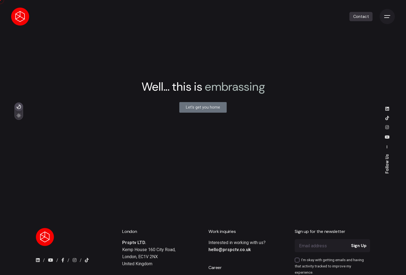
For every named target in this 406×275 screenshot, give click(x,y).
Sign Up (359, 245)
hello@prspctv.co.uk (229, 249)
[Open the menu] (387, 16)
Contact (361, 16)
